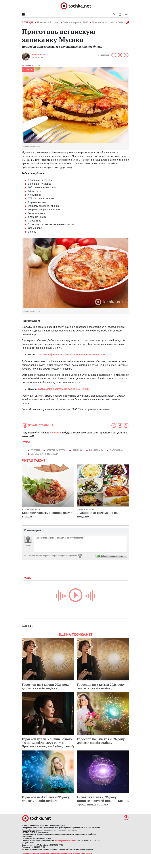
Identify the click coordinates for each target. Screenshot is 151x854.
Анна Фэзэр (38, 54)
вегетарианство (56, 450)
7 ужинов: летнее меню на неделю (97, 514)
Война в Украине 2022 (75, 22)
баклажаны (96, 450)
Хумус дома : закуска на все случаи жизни (63, 389)
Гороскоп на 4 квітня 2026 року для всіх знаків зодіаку (45, 799)
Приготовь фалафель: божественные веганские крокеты (71, 354)
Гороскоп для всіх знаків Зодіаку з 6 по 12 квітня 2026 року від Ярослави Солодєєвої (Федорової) (48, 742)
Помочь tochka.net (48, 22)
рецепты (27, 69)
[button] (120, 14)
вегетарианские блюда (44, 454)
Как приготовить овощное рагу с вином (47, 514)
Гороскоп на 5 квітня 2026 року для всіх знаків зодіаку (101, 741)
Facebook (55, 432)
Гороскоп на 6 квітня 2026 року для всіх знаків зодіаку (45, 686)
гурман (35, 450)
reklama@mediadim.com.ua (65, 841)
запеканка (116, 450)
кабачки (77, 450)
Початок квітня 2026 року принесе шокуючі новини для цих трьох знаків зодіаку (103, 800)
